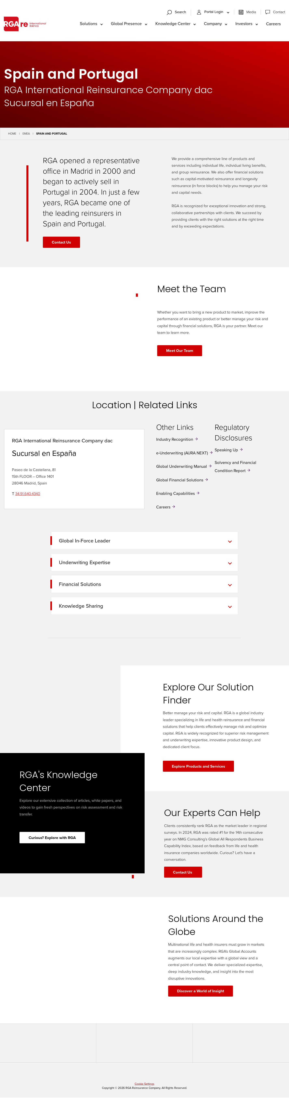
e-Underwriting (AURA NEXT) (182, 453)
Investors (243, 24)
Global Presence (126, 24)
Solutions (88, 24)
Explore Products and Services (198, 767)
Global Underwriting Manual (181, 467)
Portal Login (210, 12)
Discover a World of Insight (200, 991)
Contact (279, 12)
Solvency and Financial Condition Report (235, 467)
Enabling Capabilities (175, 494)
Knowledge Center (173, 24)
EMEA (26, 134)
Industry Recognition (174, 440)
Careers (273, 24)
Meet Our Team (179, 351)
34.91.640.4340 (27, 494)
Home (12, 134)
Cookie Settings (144, 1084)
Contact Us (61, 243)
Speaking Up (226, 450)
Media (251, 12)
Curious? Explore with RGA (52, 838)
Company (213, 24)
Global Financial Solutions (179, 480)
